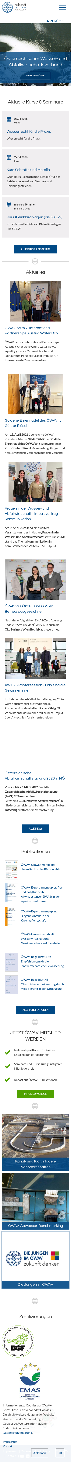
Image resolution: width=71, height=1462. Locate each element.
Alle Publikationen (35, 1009)
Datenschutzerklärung (17, 1432)
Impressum (10, 1441)
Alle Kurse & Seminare (35, 249)
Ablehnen (39, 1453)
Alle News (35, 828)
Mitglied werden (35, 1093)
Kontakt (8, 1446)
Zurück (56, 21)
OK (60, 1453)
